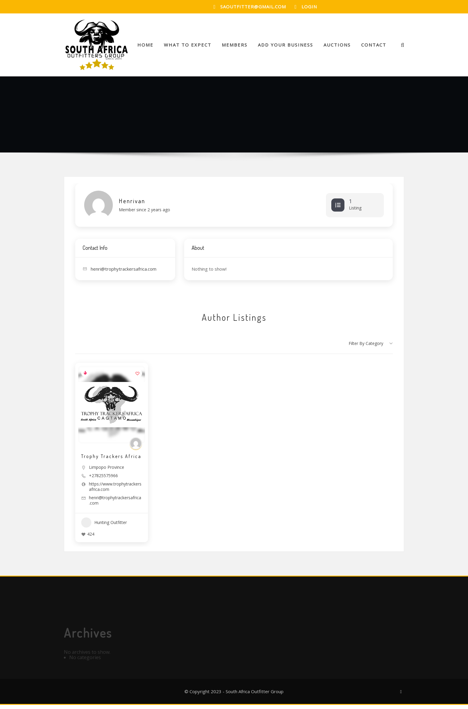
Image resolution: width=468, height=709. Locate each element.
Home (145, 47)
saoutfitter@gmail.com (253, 7)
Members (234, 47)
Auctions (337, 47)
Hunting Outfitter (104, 527)
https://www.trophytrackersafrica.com (115, 491)
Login (309, 7)
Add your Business (285, 47)
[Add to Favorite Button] (137, 377)
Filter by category (366, 347)
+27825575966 (103, 480)
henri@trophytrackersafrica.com (115, 505)
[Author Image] (136, 448)
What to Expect (187, 47)
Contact (373, 47)
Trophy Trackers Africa (111, 461)
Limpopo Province (106, 471)
